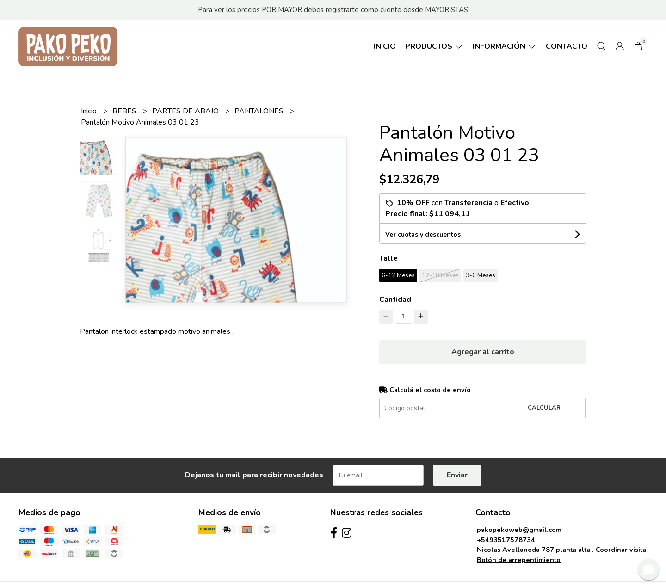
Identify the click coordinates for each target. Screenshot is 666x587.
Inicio (385, 46)
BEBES (125, 111)
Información (504, 46)
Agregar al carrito (482, 352)
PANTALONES (259, 111)
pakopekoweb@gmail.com (519, 529)
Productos (434, 46)
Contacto (566, 46)
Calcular (544, 408)
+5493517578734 (506, 539)
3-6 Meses (480, 275)
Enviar (457, 475)
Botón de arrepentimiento (519, 559)
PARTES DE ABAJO (186, 111)
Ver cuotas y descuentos (423, 234)
